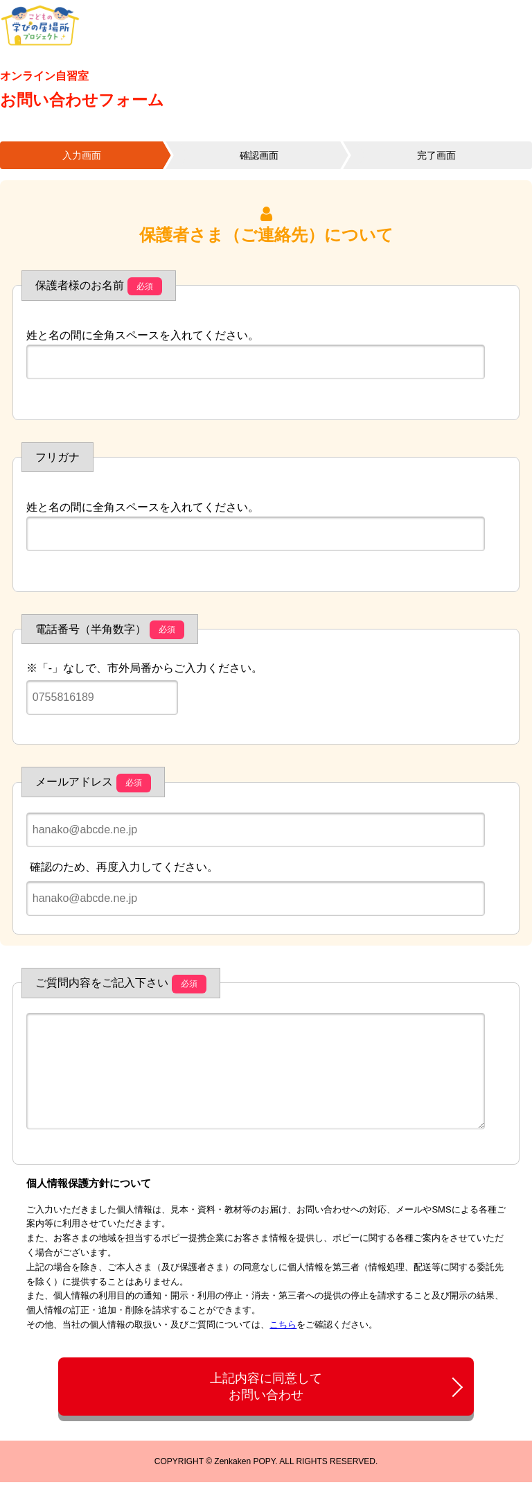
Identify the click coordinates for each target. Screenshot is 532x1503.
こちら (282, 1345)
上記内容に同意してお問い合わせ (266, 1407)
